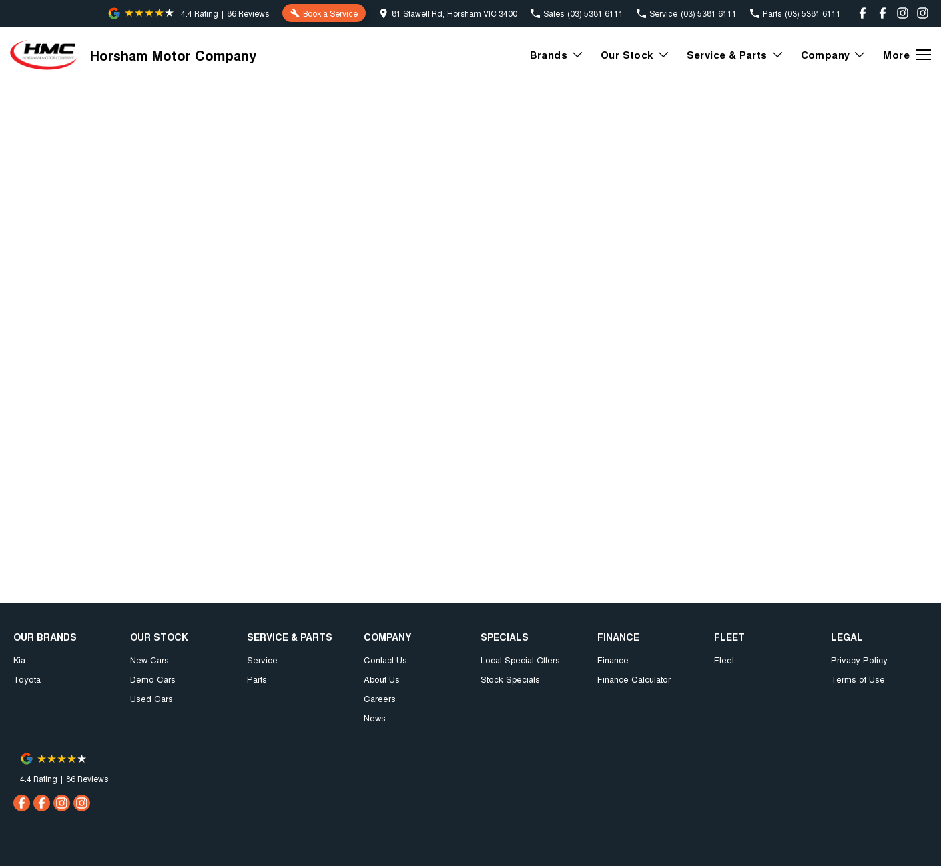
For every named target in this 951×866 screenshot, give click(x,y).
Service (262, 659)
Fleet (724, 659)
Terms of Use (858, 679)
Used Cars (151, 698)
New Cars (149, 659)
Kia (19, 659)
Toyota (27, 679)
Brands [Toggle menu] (557, 54)
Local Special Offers (520, 659)
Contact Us (385, 659)
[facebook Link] (862, 13)
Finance (613, 659)
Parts (257, 679)
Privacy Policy (859, 659)
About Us (382, 679)
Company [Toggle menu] (834, 54)
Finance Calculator (634, 679)
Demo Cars (153, 679)
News (375, 717)
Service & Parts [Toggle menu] (735, 54)
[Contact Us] (448, 13)
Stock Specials (510, 679)
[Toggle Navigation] (907, 54)
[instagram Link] (902, 13)
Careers (380, 698)
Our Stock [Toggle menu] (635, 54)
